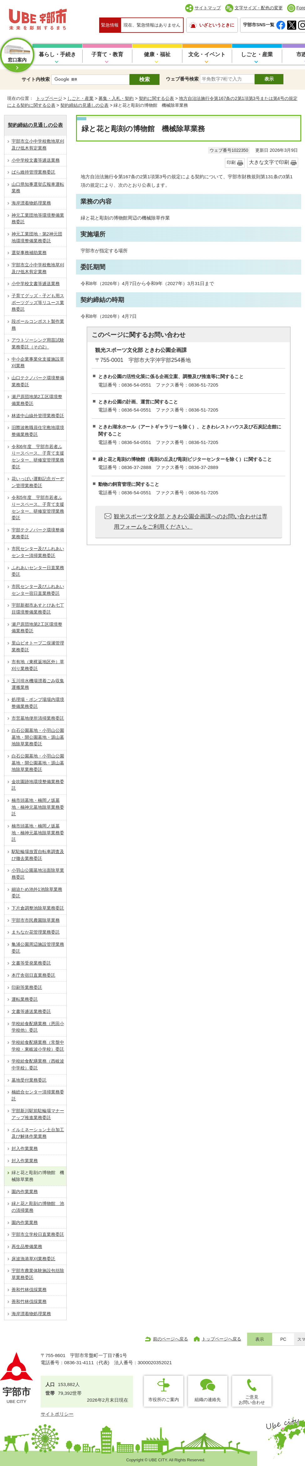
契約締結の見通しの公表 (84, 105)
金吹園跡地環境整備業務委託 (38, 785)
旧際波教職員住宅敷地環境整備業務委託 (38, 431)
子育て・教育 (107, 54)
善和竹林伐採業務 (29, 1289)
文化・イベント (207, 54)
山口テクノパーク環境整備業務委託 (38, 381)
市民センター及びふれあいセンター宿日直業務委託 (38, 590)
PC (283, 1339)
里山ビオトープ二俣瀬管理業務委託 (38, 646)
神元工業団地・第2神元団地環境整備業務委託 (37, 237)
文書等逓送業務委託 (31, 1011)
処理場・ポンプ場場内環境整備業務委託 (38, 703)
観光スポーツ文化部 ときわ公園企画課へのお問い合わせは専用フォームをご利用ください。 (190, 521)
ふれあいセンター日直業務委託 (38, 571)
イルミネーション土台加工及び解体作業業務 (38, 1133)
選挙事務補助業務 (29, 252)
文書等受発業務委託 (31, 962)
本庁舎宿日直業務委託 (33, 975)
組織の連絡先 (208, 1399)
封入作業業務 (25, 1148)
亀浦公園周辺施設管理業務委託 (38, 948)
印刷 (231, 162)
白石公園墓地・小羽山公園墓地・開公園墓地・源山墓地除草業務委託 (38, 737)
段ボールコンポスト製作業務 (38, 325)
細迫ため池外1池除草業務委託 (37, 893)
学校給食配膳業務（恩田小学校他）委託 (38, 1027)
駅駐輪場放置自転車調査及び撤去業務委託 (38, 855)
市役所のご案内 (163, 1399)
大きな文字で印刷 (269, 162)
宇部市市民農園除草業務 (36, 920)
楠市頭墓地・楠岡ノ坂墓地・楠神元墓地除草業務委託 (38, 807)
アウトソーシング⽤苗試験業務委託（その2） (38, 343)
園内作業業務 (25, 1191)
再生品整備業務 (27, 1246)
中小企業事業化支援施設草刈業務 (38, 362)
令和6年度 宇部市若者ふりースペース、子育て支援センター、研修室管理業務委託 (38, 456)
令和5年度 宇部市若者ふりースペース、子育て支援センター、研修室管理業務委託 (38, 507)
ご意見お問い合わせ (252, 1399)
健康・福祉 (157, 54)
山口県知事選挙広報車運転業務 (38, 188)
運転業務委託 (25, 999)
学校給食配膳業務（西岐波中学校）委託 (38, 1064)
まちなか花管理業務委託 (36, 932)
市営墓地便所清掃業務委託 (38, 718)
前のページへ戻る (170, 1338)
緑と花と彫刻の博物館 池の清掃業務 (38, 1207)
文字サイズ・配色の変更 (259, 7)
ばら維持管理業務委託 (33, 172)
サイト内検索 (36, 79)
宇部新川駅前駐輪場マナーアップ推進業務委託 (38, 1114)
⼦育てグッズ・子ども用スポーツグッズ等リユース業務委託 (38, 302)
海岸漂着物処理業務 (31, 202)
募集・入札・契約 (116, 98)
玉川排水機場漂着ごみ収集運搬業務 (38, 684)
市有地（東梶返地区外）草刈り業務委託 (38, 665)
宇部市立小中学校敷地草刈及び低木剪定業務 (38, 145)
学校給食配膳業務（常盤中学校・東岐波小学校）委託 (38, 1046)
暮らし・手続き (57, 54)
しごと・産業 (257, 54)
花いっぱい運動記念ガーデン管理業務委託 (38, 482)
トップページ (49, 98)
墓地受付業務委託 (29, 1080)
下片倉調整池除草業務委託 (38, 908)
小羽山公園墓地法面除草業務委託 (38, 874)
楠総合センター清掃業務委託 (38, 1095)
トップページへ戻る (221, 1338)
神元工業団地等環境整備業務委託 (38, 219)
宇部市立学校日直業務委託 (38, 1234)
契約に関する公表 (156, 98)
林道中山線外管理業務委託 (38, 415)
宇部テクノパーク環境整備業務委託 (38, 533)
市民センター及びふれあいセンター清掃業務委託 (38, 552)
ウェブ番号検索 (182, 78)
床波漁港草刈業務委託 (33, 1258)
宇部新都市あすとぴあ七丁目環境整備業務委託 (38, 609)
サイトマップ (208, 7)
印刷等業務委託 (27, 987)
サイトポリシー (57, 1414)
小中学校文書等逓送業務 (36, 160)
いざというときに (216, 24)
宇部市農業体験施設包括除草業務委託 (38, 1274)
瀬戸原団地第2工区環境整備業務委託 (37, 400)
